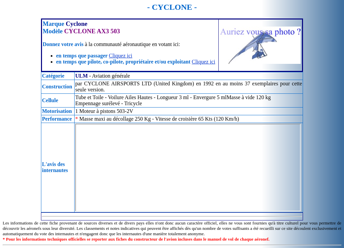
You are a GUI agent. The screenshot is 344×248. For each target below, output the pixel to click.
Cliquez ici (120, 55)
